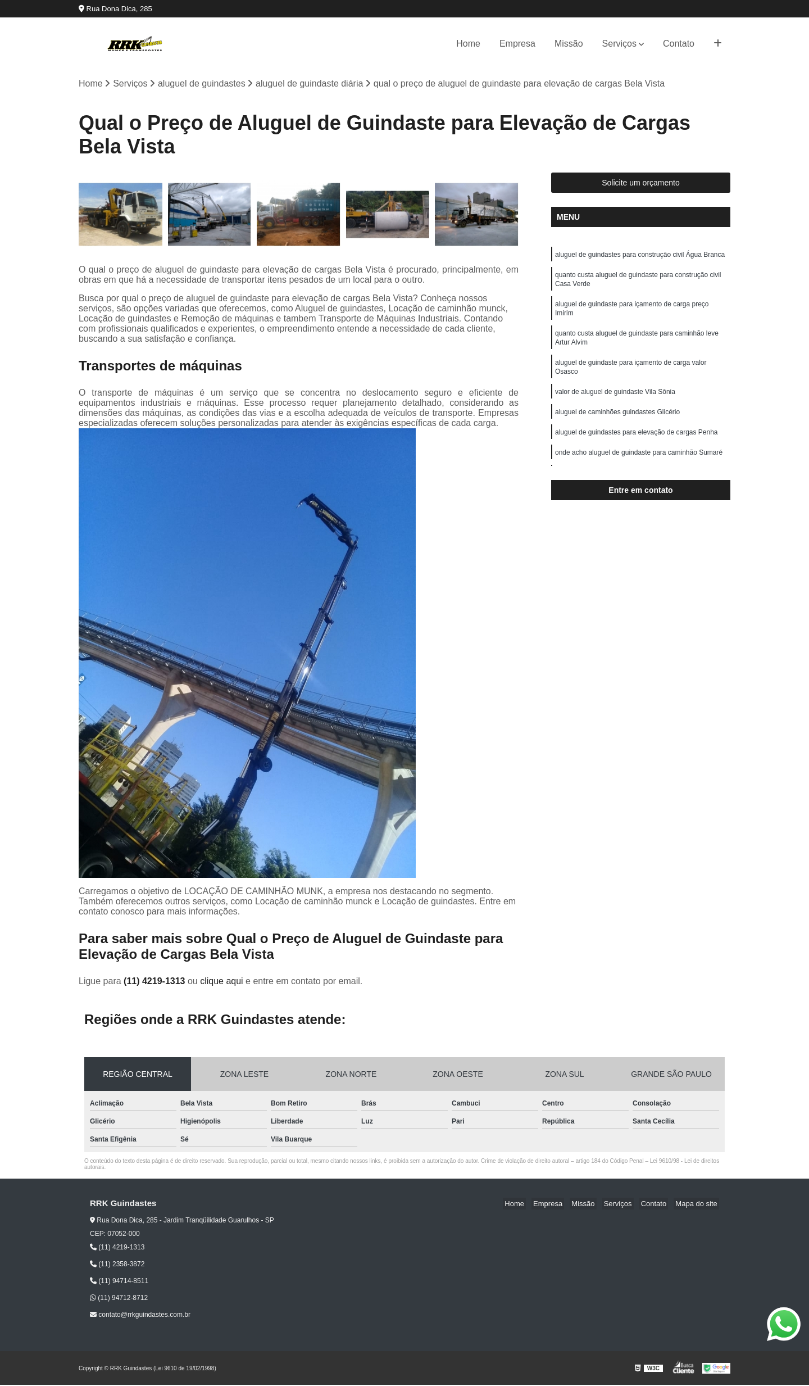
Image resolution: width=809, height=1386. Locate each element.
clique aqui (221, 981)
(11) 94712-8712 (119, 1299)
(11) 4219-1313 (156, 981)
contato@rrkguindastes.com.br (140, 1316)
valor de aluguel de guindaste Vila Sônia (615, 403)
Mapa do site (698, 1204)
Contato (678, 43)
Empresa (517, 43)
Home (468, 43)
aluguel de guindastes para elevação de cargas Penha (636, 446)
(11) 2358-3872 (117, 1265)
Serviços (619, 43)
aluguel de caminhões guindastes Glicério (617, 425)
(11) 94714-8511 (119, 1282)
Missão (569, 43)
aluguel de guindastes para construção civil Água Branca (640, 256)
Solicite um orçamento (641, 183)
